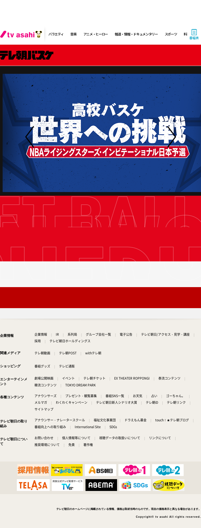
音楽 (73, 34)
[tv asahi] (22, 34)
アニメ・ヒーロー (95, 34)
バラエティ (56, 34)
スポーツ (171, 34)
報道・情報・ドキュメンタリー (136, 34)
